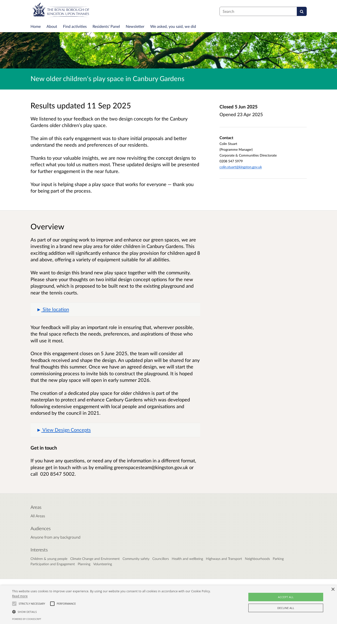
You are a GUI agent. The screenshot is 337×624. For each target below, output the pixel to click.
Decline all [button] (285, 608)
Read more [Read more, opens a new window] (20, 596)
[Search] (302, 11)
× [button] (333, 589)
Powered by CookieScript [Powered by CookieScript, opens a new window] (26, 619)
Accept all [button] (286, 597)
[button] (115, 309)
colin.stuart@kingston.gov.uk (240, 167)
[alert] (168, 604)
